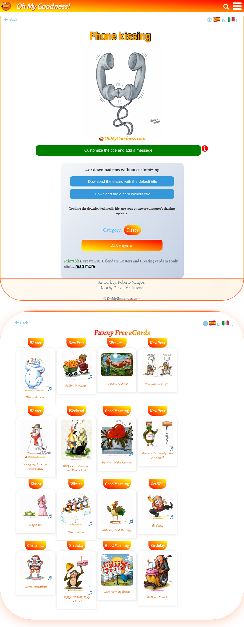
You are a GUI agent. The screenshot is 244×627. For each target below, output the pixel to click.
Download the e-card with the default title (122, 181)
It (237, 20)
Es (224, 20)
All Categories (122, 246)
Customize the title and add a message (118, 150)
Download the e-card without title (122, 194)
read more (85, 267)
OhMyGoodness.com (124, 299)
